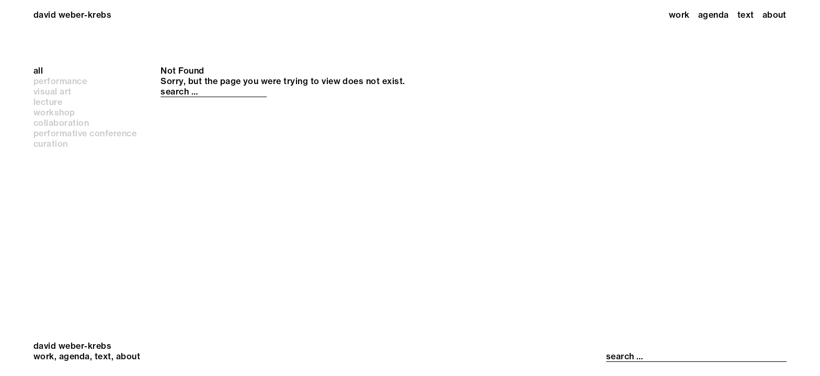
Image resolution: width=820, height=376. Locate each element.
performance (60, 81)
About (774, 14)
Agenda (713, 14)
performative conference (84, 133)
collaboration (61, 123)
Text (745, 14)
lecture (47, 102)
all (38, 70)
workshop (54, 112)
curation (50, 143)
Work (679, 14)
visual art (52, 91)
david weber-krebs (72, 14)
